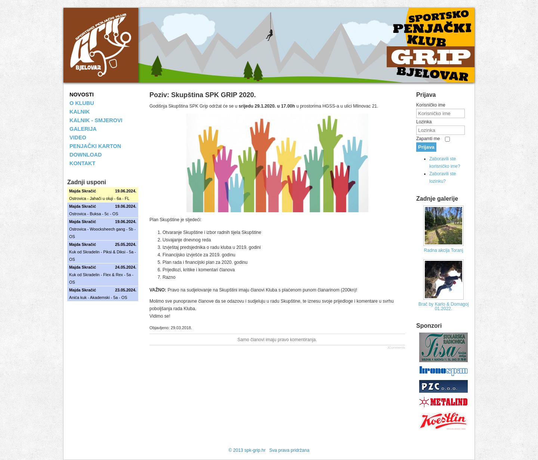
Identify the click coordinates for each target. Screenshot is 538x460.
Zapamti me (428, 138)
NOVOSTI (81, 95)
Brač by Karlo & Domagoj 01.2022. (443, 306)
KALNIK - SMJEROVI (96, 120)
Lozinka (424, 121)
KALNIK (79, 112)
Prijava (426, 147)
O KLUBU (81, 103)
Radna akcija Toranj (443, 250)
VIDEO (77, 138)
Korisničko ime (430, 105)
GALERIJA (83, 129)
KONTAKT (82, 163)
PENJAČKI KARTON (95, 146)
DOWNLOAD (85, 155)
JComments (396, 347)
